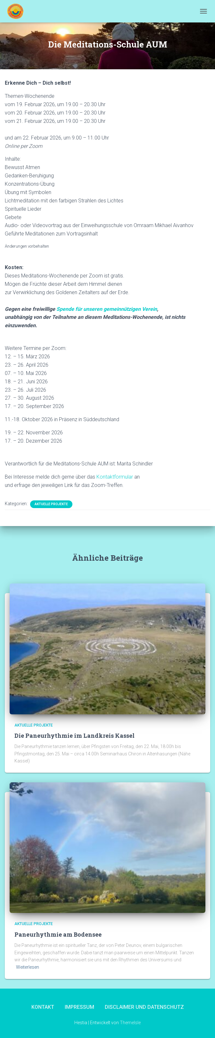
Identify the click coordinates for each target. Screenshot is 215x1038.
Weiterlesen (27, 967)
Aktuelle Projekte (51, 504)
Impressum (79, 1007)
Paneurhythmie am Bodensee (58, 934)
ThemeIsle (130, 1022)
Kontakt (42, 1007)
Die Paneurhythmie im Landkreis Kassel (74, 735)
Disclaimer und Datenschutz (144, 1007)
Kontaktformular (114, 477)
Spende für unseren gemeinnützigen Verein (106, 309)
